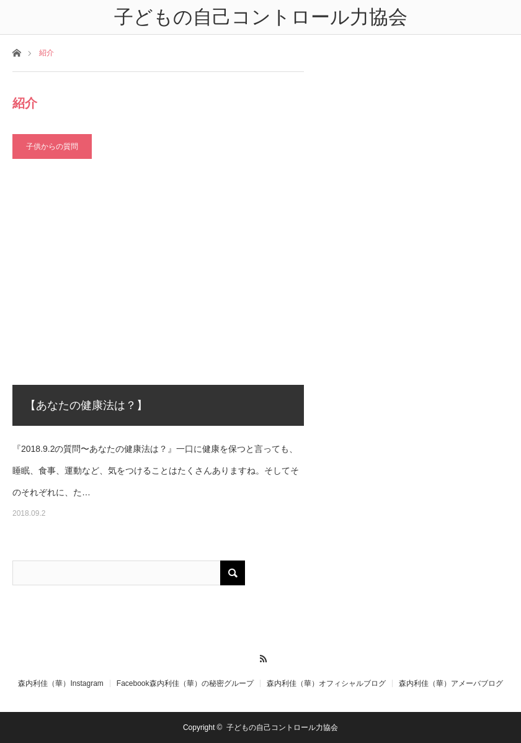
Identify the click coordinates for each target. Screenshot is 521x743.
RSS (261, 656)
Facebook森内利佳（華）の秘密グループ (185, 683)
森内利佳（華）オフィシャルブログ (326, 683)
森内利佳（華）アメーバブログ (451, 683)
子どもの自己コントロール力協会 (282, 727)
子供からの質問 (52, 146)
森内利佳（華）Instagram (60, 683)
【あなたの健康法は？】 (86, 405)
